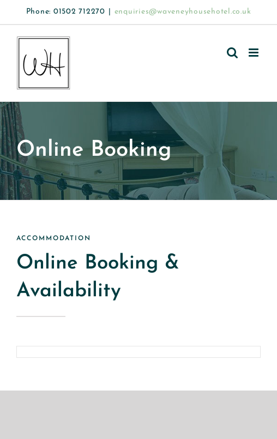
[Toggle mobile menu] (255, 52)
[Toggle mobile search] (232, 52)
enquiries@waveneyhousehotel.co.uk (183, 12)
